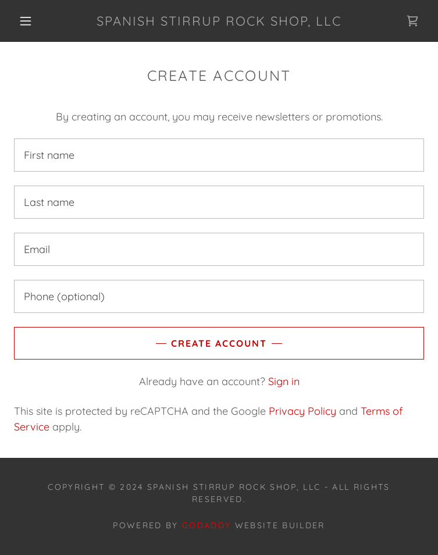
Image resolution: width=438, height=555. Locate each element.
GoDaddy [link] (206, 525)
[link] (219, 21)
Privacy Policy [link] (302, 411)
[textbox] (219, 155)
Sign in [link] (284, 381)
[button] (34, 21)
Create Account (219, 343)
